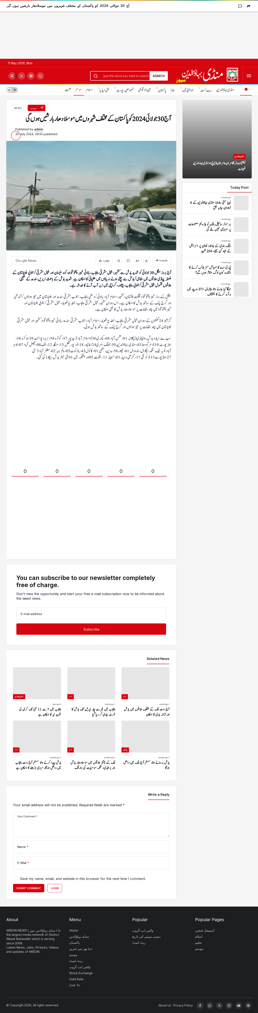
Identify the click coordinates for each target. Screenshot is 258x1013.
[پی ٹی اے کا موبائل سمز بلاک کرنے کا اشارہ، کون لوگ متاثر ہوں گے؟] (217, 268)
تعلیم (198, 943)
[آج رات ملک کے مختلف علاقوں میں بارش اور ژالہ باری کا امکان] (145, 692)
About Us (165, 1005)
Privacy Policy (183, 1005)
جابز (172, 90)
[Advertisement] (126, 29)
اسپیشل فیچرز (204, 930)
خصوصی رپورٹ (125, 90)
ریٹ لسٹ (206, 90)
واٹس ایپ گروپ (79, 967)
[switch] (12, 90)
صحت (68, 90)
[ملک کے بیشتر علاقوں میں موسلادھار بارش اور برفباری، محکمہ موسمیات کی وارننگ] (91, 746)
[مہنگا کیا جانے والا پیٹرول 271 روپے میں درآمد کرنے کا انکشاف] (217, 289)
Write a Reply (158, 794)
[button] (31, 76)
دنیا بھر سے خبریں (81, 949)
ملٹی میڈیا (104, 90)
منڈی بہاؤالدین (225, 90)
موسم (79, 90)
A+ (137, 261)
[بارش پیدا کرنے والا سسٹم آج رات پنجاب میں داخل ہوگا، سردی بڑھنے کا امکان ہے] (37, 746)
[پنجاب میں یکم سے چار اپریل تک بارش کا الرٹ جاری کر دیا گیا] (91, 692)
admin (38, 129)
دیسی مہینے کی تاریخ (146, 936)
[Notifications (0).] (12, 76)
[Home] (246, 90)
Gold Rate (76, 979)
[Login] (21, 76)
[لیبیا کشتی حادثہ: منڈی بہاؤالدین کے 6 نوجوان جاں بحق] (217, 203)
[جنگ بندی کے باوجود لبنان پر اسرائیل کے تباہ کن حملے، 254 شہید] (217, 246)
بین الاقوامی (144, 90)
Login (55, 888)
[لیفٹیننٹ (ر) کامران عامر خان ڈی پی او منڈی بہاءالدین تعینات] (217, 139)
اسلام (89, 90)
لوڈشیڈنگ (187, 90)
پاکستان (162, 90)
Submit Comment (28, 888)
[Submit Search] (40, 76)
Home (73, 930)
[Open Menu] (249, 76)
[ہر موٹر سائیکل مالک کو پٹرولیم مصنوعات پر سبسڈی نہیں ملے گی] (217, 225)
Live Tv (74, 985)
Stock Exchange (81, 973)
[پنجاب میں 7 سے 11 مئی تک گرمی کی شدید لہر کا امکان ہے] (37, 692)
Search (159, 76)
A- (147, 261)
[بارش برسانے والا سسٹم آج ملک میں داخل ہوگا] (145, 746)
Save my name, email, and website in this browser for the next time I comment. (83, 879)
